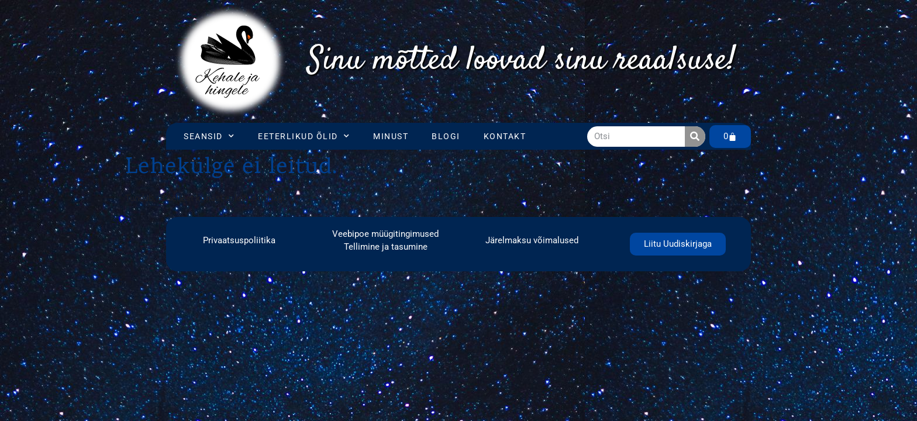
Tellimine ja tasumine (386, 246)
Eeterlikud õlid (304, 136)
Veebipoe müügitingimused (385, 234)
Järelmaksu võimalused (531, 240)
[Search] (695, 136)
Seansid (209, 136)
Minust (390, 136)
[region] (522, 61)
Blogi (446, 136)
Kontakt (505, 136)
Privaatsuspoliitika (239, 240)
